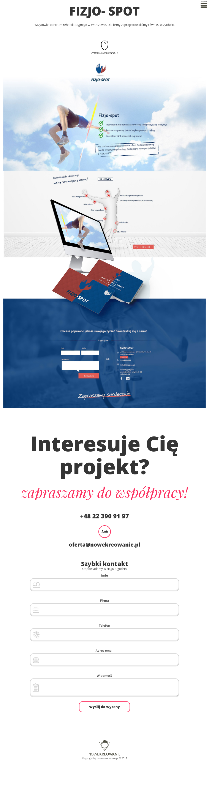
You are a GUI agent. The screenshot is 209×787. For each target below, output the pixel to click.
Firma (104, 600)
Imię (104, 575)
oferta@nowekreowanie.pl (104, 544)
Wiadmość (104, 675)
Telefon (104, 625)
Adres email (105, 650)
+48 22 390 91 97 (104, 515)
